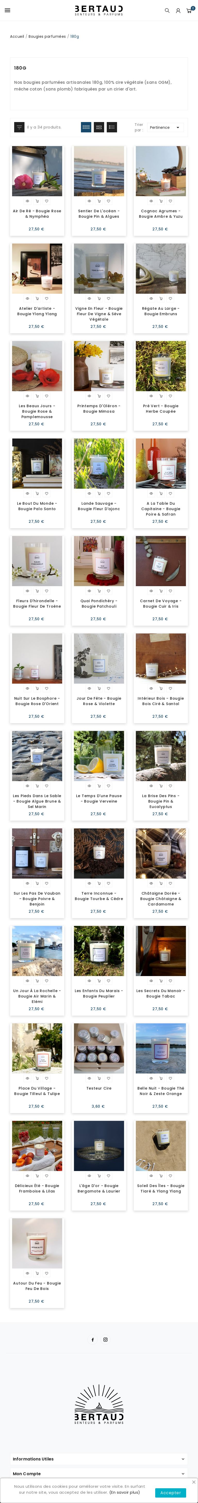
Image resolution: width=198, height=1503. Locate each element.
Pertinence (165, 127)
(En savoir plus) (124, 1492)
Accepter (170, 1493)
